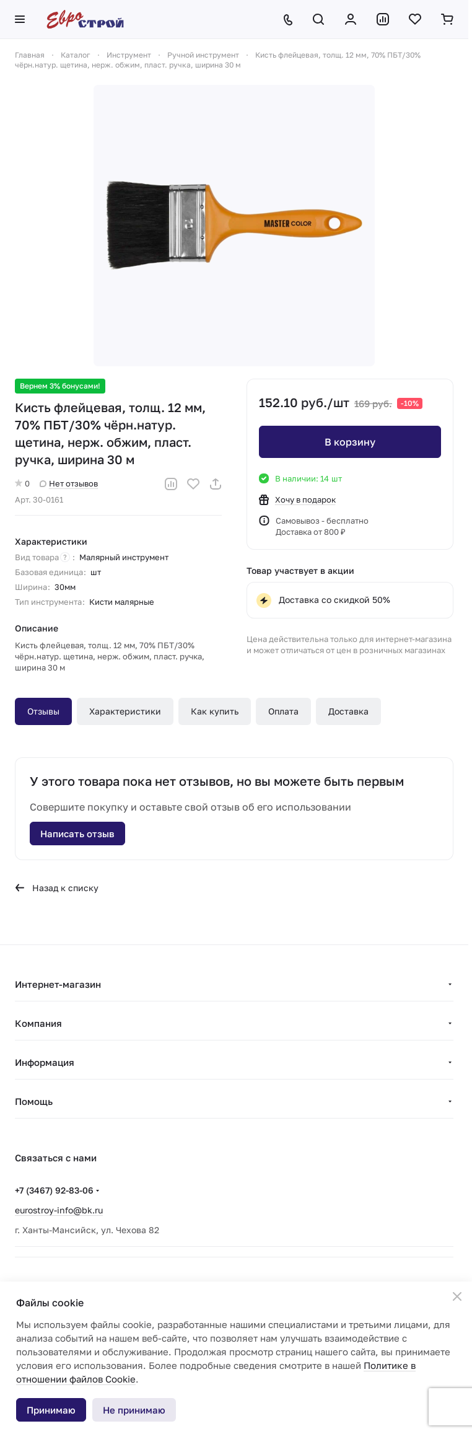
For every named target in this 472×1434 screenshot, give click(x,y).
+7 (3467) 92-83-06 (54, 1190)
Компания (38, 1023)
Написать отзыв (77, 833)
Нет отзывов (69, 483)
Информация (44, 1062)
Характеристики (125, 711)
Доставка (348, 711)
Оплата (283, 711)
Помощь (34, 1101)
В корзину (350, 442)
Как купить (214, 711)
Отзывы (43, 711)
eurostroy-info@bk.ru (59, 1210)
